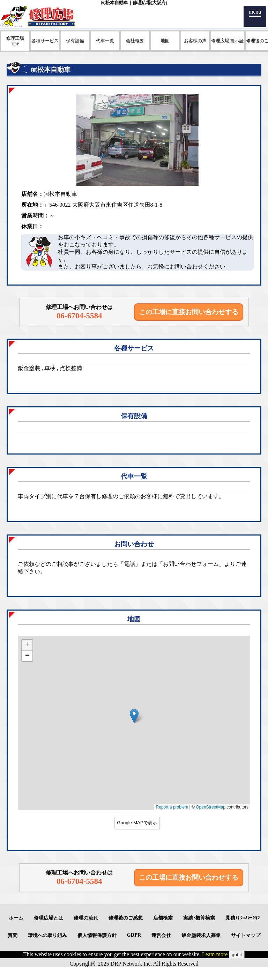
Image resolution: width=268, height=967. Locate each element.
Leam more (215, 954)
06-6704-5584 (79, 315)
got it (237, 954)
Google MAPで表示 (137, 822)
